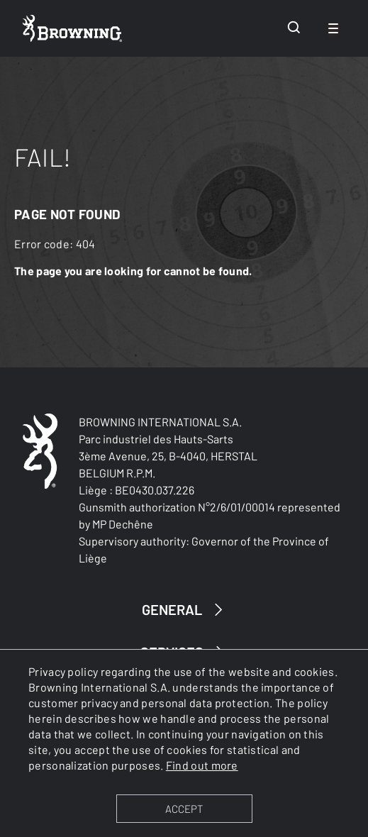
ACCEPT (184, 808)
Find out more (202, 765)
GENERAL (184, 610)
